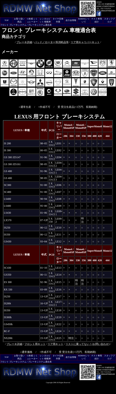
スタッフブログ (109, 20)
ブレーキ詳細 (24, 42)
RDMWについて (83, 20)
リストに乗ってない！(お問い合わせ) (88, 344)
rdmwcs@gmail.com (108, 10)
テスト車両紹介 (96, 20)
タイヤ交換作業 (58, 20)
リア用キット (55, 344)
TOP (6, 20)
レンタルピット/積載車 (45, 20)
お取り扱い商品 (19, 20)
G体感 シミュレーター (32, 20)
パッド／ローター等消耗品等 (51, 42)
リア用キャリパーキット (85, 42)
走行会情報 (71, 20)
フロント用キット (35, 344)
